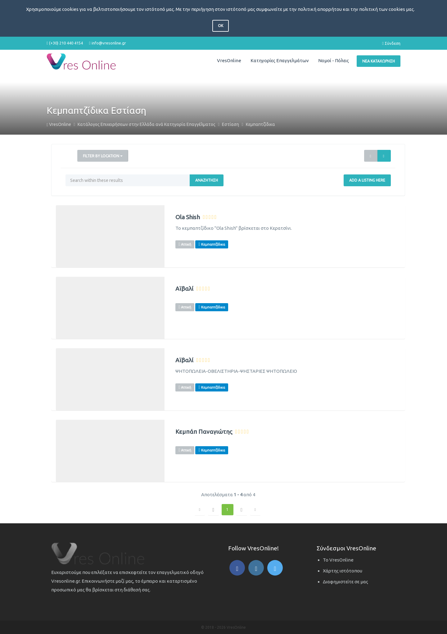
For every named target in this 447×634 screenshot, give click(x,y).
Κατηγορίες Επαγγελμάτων (280, 60)
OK (220, 26)
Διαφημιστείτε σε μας (345, 581)
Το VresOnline (338, 559)
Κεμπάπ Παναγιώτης (203, 431)
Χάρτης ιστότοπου (342, 570)
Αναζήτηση (206, 180)
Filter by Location (103, 156)
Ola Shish (187, 217)
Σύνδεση (391, 43)
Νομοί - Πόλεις (333, 60)
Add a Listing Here (367, 180)
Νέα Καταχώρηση (378, 61)
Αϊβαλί (184, 288)
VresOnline (229, 60)
